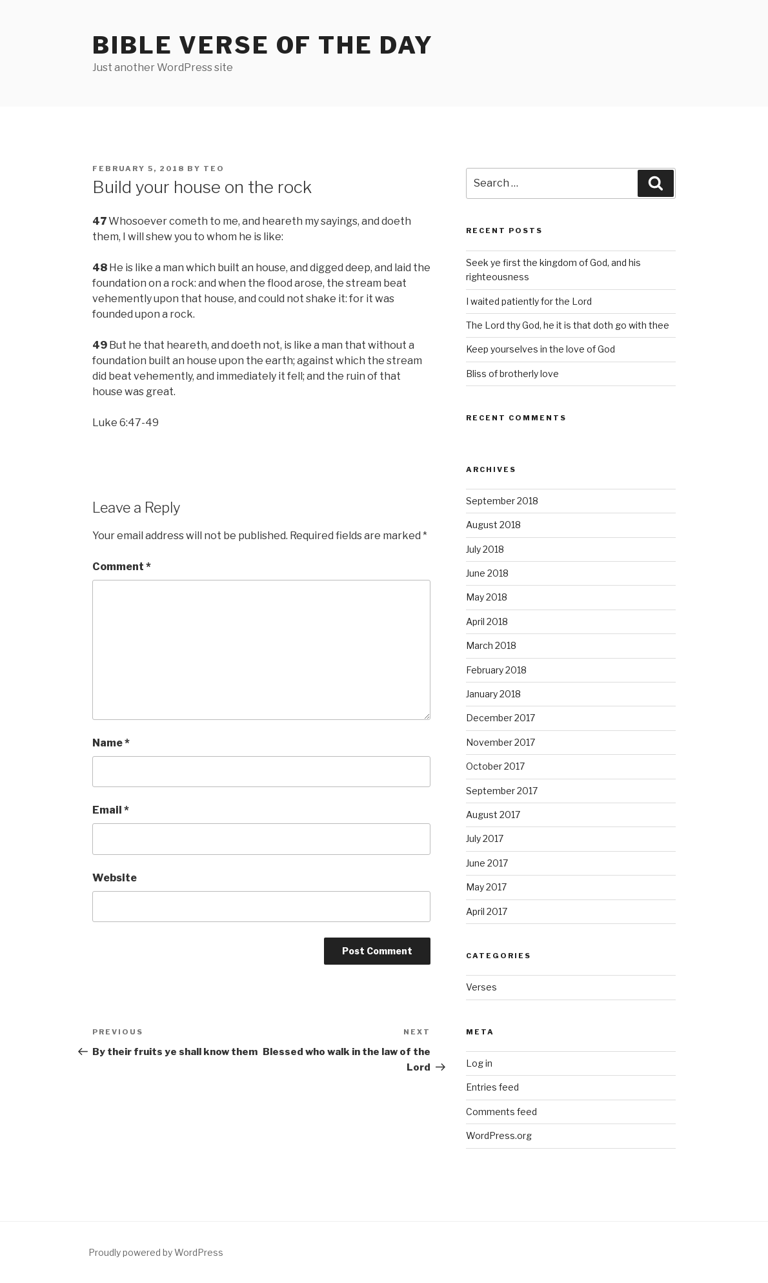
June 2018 (487, 573)
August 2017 (493, 814)
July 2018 (485, 549)
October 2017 (495, 766)
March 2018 (491, 645)
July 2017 (484, 838)
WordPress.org (499, 1135)
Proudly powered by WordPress (155, 1252)
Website (114, 878)
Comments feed (501, 1111)
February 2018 (496, 669)
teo (214, 168)
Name (111, 743)
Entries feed (492, 1087)
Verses (481, 986)
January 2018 (493, 693)
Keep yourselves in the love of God (540, 349)
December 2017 (500, 717)
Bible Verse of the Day (263, 45)
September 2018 (502, 500)
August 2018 (493, 524)
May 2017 (486, 886)
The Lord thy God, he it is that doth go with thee (567, 325)
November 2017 (500, 742)
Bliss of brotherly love (512, 373)
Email (110, 810)
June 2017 (487, 862)
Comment (121, 566)
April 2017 (486, 911)
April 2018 (487, 621)
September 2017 (502, 790)
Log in (479, 1063)
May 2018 (486, 596)
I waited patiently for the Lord (529, 301)
